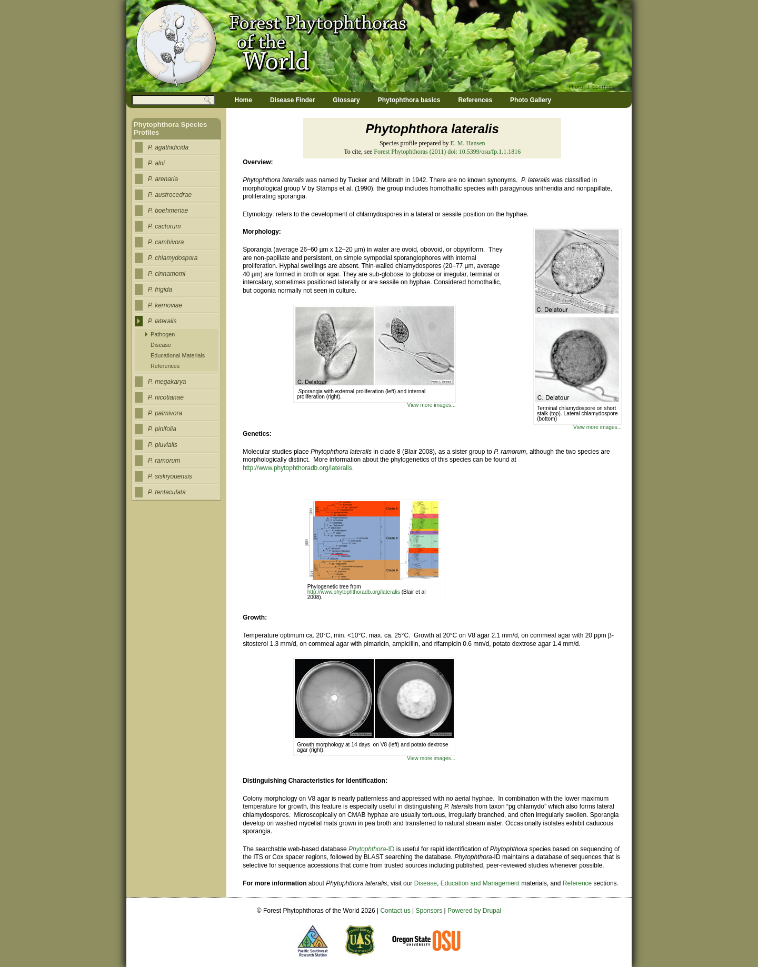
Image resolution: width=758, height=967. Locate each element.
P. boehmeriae (168, 210)
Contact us (395, 910)
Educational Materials (178, 355)
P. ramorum (164, 460)
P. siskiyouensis (170, 476)
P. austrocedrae (170, 194)
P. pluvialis (162, 444)
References (475, 100)
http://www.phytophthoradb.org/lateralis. (298, 468)
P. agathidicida (168, 147)
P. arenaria (163, 179)
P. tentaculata (167, 492)
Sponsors (429, 910)
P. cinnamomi (166, 273)
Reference (577, 883)
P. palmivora (165, 413)
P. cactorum (164, 226)
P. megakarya (167, 381)
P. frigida (160, 289)
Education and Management (480, 883)
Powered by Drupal (474, 910)
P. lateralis (162, 321)
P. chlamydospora (173, 258)
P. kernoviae (165, 305)
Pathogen (163, 334)
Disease (425, 883)
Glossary (346, 100)
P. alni (156, 163)
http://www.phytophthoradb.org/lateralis (354, 592)
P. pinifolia (162, 429)
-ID (371, 849)
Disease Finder (292, 100)
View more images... (597, 427)
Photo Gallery (530, 100)
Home (243, 100)
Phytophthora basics (409, 100)
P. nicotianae (166, 397)
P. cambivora (166, 242)
